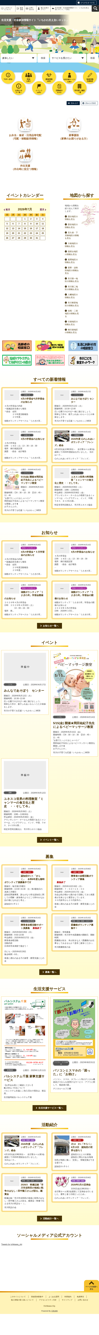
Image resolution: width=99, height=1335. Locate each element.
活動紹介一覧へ (51, 1218)
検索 (43, 58)
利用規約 (67, 1297)
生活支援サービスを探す (69, 81)
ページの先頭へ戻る (91, 1288)
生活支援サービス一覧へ (50, 1108)
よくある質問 (54, 1297)
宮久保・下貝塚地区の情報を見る (72, 235)
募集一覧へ (50, 972)
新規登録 (21, 8)
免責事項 (80, 1297)
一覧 (79, 91)
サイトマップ (67, 1300)
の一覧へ (18, 91)
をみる (59, 91)
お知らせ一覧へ (51, 626)
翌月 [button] (42, 209)
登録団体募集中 (37, 1297)
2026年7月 (25, 209)
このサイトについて (8, 8)
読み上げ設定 (90, 103)
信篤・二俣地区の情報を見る (72, 313)
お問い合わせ (31, 8)
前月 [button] (8, 209)
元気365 (54, 1311)
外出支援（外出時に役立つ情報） (25, 168)
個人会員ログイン (45, 8)
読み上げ (74, 103)
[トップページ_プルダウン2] (68, 58)
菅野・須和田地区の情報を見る (72, 270)
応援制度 (90, 80)
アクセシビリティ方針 (47, 1300)
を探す (28, 80)
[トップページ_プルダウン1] (18, 58)
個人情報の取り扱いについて (22, 1300)
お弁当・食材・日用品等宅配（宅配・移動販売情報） (25, 137)
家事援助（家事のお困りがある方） (74, 137)
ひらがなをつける (88, 3)
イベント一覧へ (51, 840)
